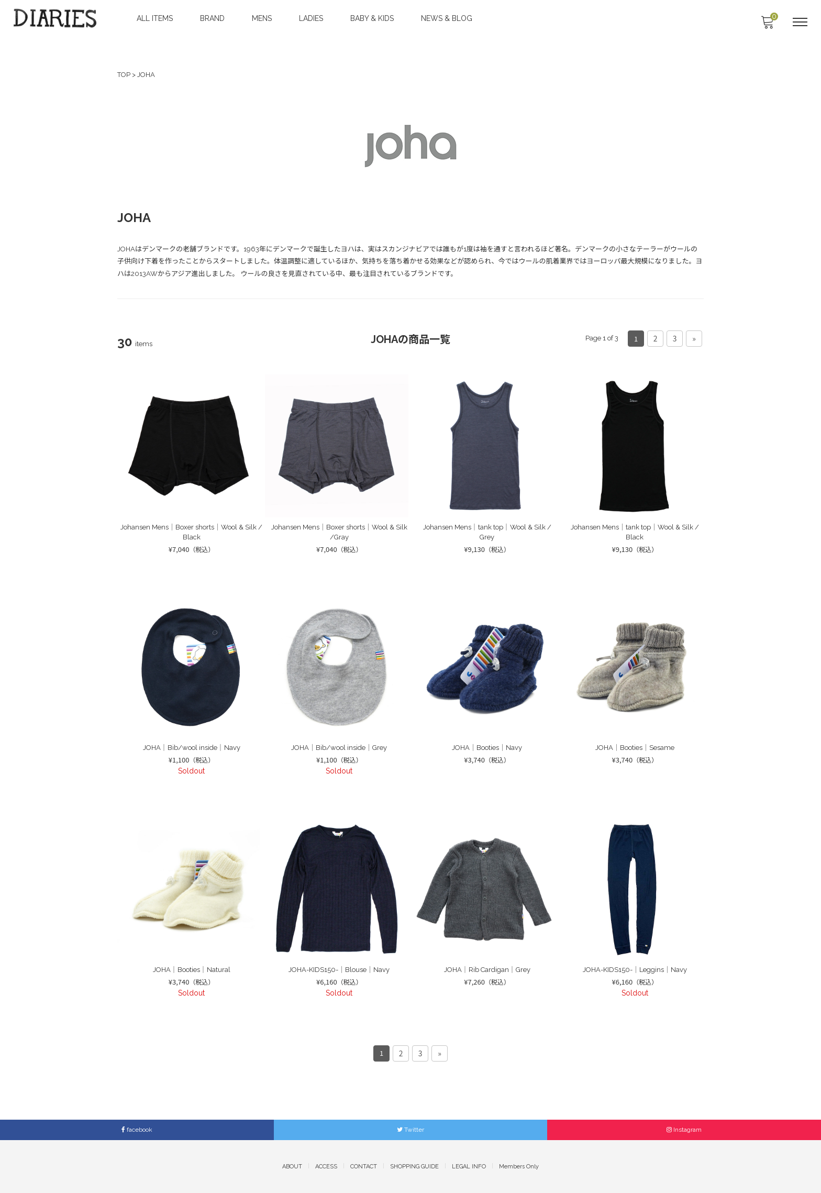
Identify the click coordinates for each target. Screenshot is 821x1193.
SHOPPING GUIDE (414, 1166)
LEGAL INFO (469, 1166)
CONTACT (363, 1166)
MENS (263, 18)
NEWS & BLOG (447, 18)
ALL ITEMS (156, 18)
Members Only (519, 1166)
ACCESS (326, 1166)
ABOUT (292, 1166)
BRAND (213, 18)
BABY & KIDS (373, 18)
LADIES (312, 18)
